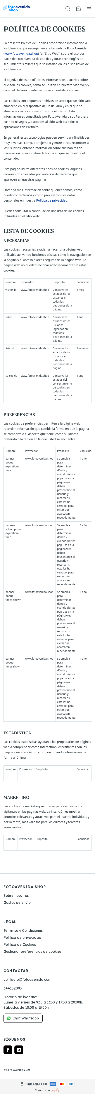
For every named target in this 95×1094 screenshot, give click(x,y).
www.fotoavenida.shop (21, 53)
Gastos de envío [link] (17, 902)
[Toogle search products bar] (68, 8)
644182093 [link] (12, 988)
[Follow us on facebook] (7, 1049)
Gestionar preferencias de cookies (32, 951)
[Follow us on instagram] (18, 1049)
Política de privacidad (51, 200)
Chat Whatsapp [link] (23, 1018)
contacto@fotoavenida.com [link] (27, 979)
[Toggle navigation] (89, 8)
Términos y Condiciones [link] (23, 930)
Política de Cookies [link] (19, 944)
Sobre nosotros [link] (16, 895)
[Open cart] (78, 8)
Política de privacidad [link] (22, 937)
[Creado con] (55, 1090)
